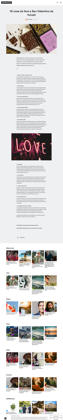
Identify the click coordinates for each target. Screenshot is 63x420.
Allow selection (56, 413)
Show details (44, 418)
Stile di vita (10, 248)
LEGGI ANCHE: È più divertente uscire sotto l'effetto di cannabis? (29, 228)
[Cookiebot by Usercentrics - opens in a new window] (5, 418)
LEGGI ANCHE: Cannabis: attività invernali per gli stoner (27, 225)
